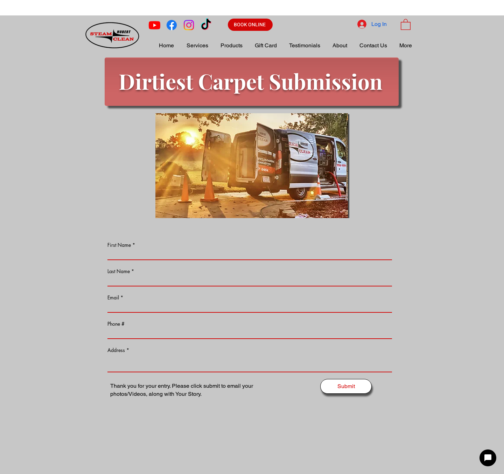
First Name (119, 245)
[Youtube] (154, 25)
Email (113, 297)
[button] (406, 24)
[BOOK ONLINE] (250, 25)
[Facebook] (171, 25)
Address (116, 350)
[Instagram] (189, 25)
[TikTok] (206, 25)
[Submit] (346, 386)
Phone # (116, 323)
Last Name (118, 271)
